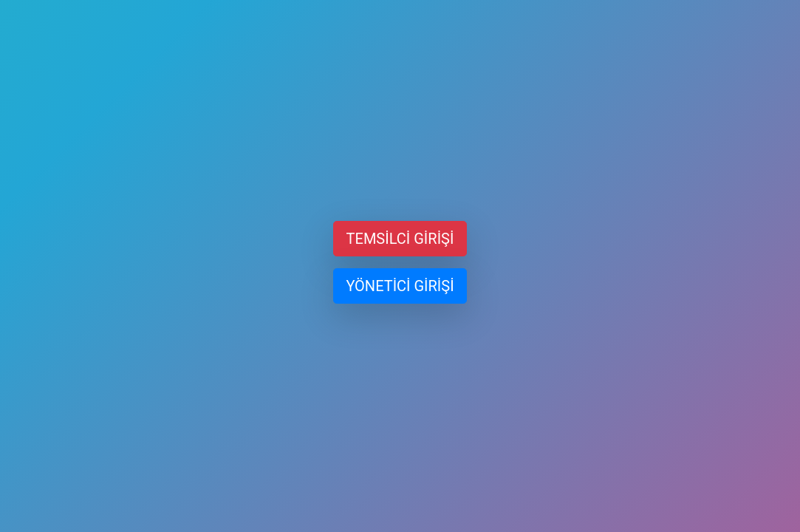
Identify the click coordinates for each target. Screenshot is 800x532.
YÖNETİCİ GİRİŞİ (400, 286)
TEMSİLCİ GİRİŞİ (400, 239)
